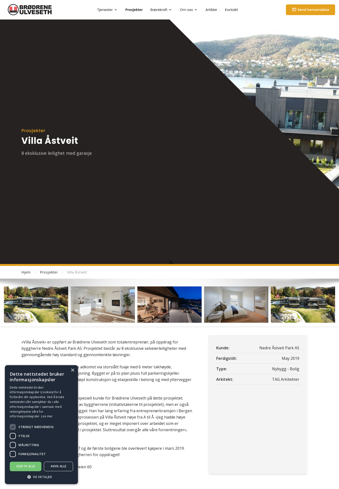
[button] (41, 476)
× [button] (72, 370)
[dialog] (41, 424)
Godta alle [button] (25, 466)
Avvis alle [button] (58, 466)
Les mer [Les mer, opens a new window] (47, 416)
